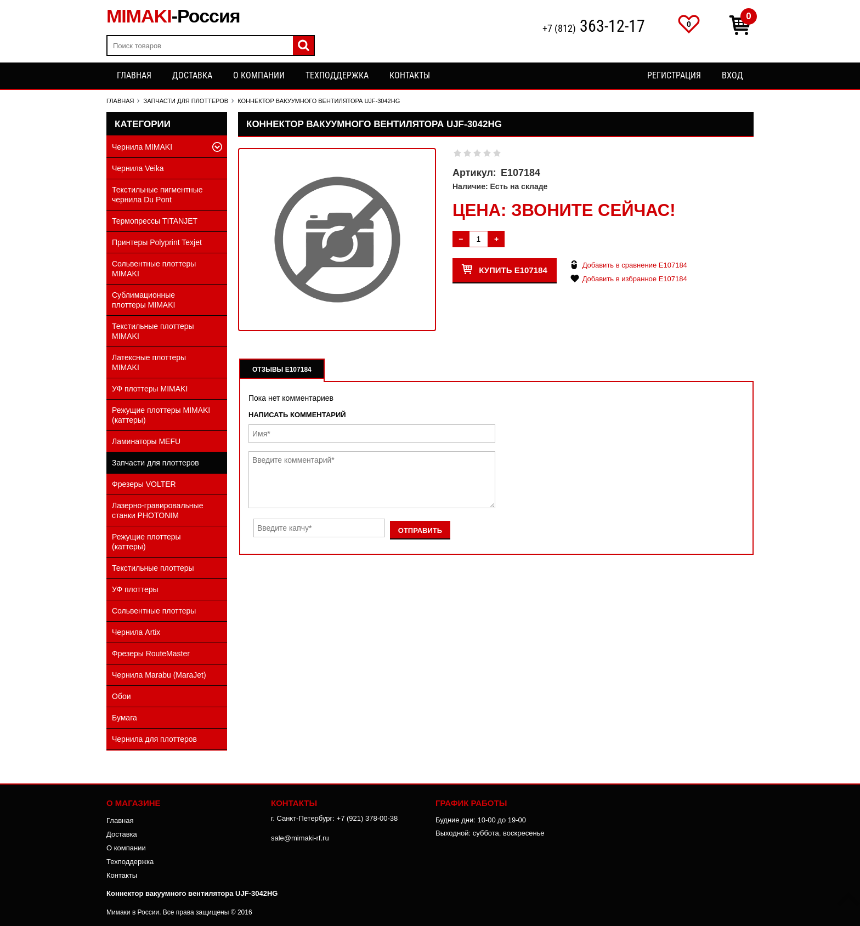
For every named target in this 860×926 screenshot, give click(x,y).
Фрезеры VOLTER (144, 484)
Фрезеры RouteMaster (151, 653)
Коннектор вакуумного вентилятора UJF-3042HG (192, 893)
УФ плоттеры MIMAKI (150, 388)
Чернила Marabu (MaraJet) (159, 675)
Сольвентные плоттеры (154, 610)
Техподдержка (337, 75)
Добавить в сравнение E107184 (634, 265)
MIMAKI (173, 15)
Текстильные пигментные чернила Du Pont (157, 194)
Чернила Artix (136, 632)
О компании (259, 75)
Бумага (124, 717)
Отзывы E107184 (282, 369)
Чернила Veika (138, 168)
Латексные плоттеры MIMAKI (149, 362)
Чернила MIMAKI (142, 147)
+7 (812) (593, 27)
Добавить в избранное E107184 (634, 279)
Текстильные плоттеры (153, 568)
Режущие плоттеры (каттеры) (146, 541)
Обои (121, 696)
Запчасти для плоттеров (155, 462)
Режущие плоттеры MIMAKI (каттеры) (161, 415)
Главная (134, 75)
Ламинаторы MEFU (146, 441)
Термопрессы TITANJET (154, 221)
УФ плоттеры (135, 589)
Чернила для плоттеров (154, 739)
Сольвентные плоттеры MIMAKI (154, 268)
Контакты (409, 75)
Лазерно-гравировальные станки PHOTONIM (157, 510)
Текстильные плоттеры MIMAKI (153, 331)
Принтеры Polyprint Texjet (157, 242)
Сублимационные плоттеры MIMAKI (143, 300)
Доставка (192, 75)
